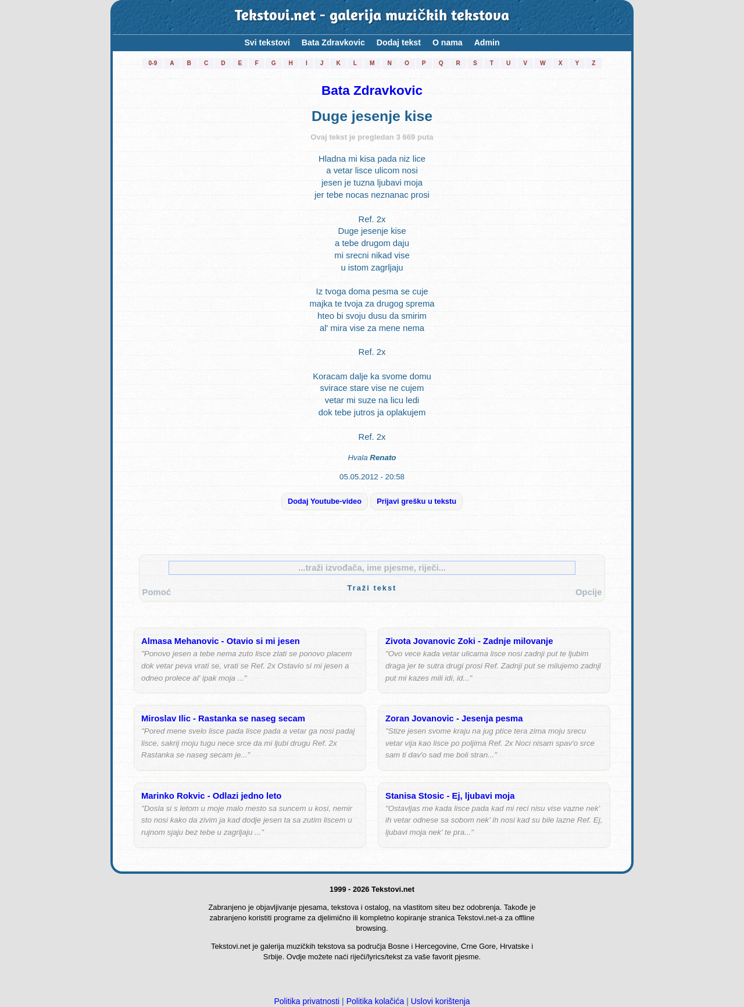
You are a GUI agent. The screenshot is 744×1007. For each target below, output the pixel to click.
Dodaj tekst (399, 42)
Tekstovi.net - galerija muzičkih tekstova (372, 16)
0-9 (152, 63)
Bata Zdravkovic (333, 42)
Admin (487, 42)
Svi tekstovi (266, 42)
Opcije (588, 592)
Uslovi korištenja (440, 1001)
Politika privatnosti (306, 1001)
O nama (447, 42)
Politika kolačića (375, 1001)
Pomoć (156, 592)
